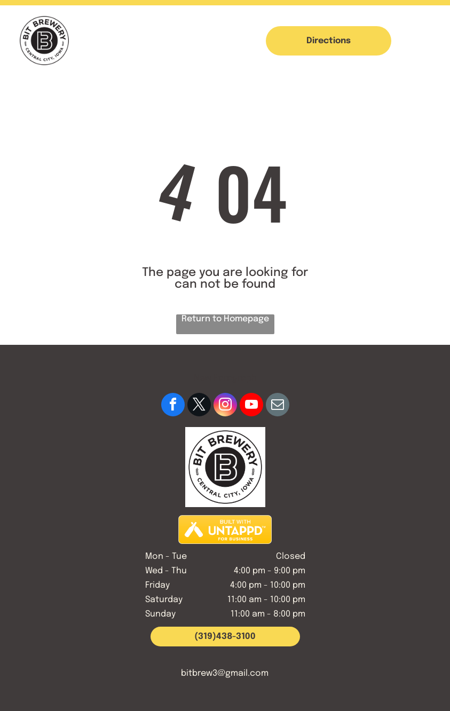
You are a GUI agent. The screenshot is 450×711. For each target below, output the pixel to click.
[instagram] (225, 406)
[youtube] (251, 406)
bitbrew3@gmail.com (225, 673)
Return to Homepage (225, 318)
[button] (424, 41)
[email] (277, 406)
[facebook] (173, 406)
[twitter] (199, 406)
